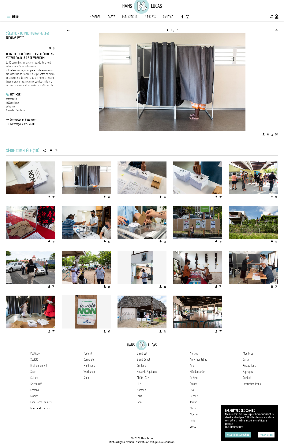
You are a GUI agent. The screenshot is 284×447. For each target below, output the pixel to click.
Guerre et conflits (40, 408)
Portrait (88, 353)
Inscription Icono (252, 384)
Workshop (89, 372)
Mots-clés (15, 94)
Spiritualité (36, 384)
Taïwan (193, 402)
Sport (33, 372)
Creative (34, 390)
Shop (86, 378)
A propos (150, 17)
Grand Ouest (143, 359)
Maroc (193, 408)
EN (54, 48)
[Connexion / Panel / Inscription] (276, 16)
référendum (11, 99)
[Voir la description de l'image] (272, 134)
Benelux (194, 396)
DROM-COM (143, 378)
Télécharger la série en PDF (23, 124)
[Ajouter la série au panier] (56, 150)
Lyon (139, 402)
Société (34, 359)
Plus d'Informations (234, 427)
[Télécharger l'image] (263, 134)
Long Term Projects (41, 402)
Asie (192, 365)
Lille (139, 384)
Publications (129, 17)
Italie (192, 420)
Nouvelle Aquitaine (147, 372)
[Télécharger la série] (51, 150)
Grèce (193, 426)
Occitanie (141, 365)
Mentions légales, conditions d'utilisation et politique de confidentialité (142, 442)
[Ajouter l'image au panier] (268, 134)
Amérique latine (198, 359)
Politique (35, 353)
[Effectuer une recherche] (271, 16)
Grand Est (142, 353)
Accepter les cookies (238, 435)
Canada (193, 384)
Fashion (34, 396)
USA (192, 390)
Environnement (38, 365)
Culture (34, 378)
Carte (111, 17)
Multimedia (89, 365)
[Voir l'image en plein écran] (276, 134)
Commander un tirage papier (23, 119)
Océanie (194, 378)
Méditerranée (197, 372)
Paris (139, 396)
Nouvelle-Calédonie (15, 110)
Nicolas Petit (15, 38)
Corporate (89, 359)
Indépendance (12, 102)
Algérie (194, 414)
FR (50, 48)
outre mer (11, 106)
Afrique (194, 353)
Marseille (141, 390)
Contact (168, 17)
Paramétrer (266, 435)
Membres (95, 17)
